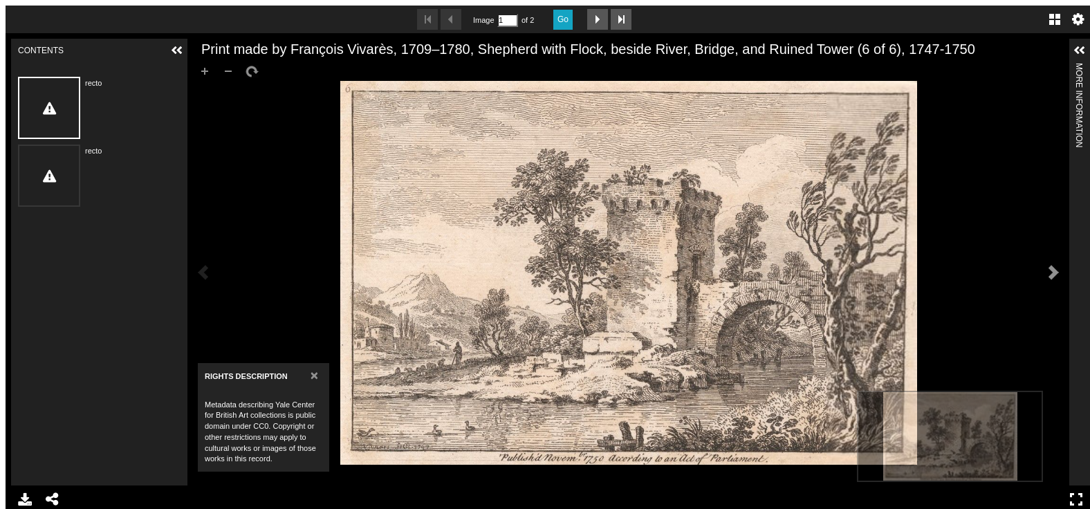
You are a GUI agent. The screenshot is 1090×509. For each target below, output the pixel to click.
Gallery (1054, 19)
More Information (1079, 69)
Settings (1078, 19)
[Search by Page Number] (507, 20)
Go (563, 19)
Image (483, 20)
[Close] (314, 375)
